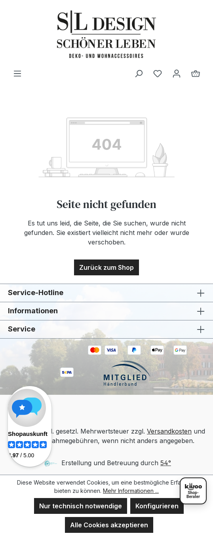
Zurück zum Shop (106, 267)
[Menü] (17, 73)
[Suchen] (138, 73)
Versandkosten (169, 431)
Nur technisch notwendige (80, 506)
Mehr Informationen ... (131, 490)
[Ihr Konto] (176, 73)
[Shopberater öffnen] (193, 490)
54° (165, 463)
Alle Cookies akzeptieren (109, 525)
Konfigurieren (157, 506)
